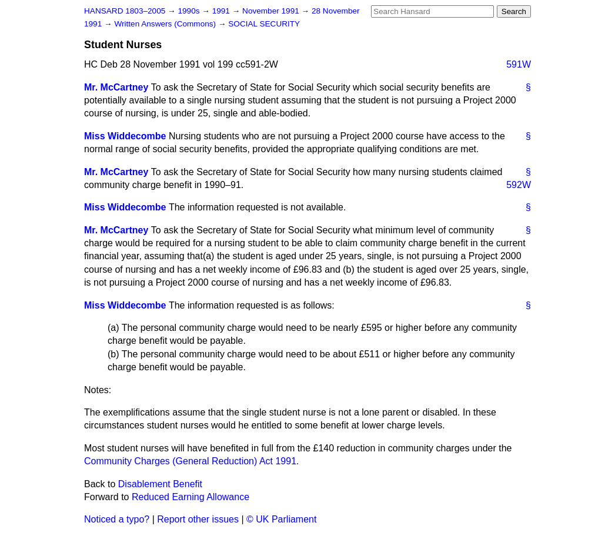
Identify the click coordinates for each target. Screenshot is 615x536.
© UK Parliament (281, 519)
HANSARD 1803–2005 (124, 10)
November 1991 (272, 10)
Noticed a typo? (116, 519)
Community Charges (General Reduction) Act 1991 (190, 461)
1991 (222, 10)
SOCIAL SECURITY (264, 23)
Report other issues (198, 519)
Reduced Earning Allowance (190, 497)
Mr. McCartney (116, 87)
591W (518, 64)
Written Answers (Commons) (166, 23)
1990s (190, 10)
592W (518, 185)
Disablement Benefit (160, 484)
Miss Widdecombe (125, 136)
